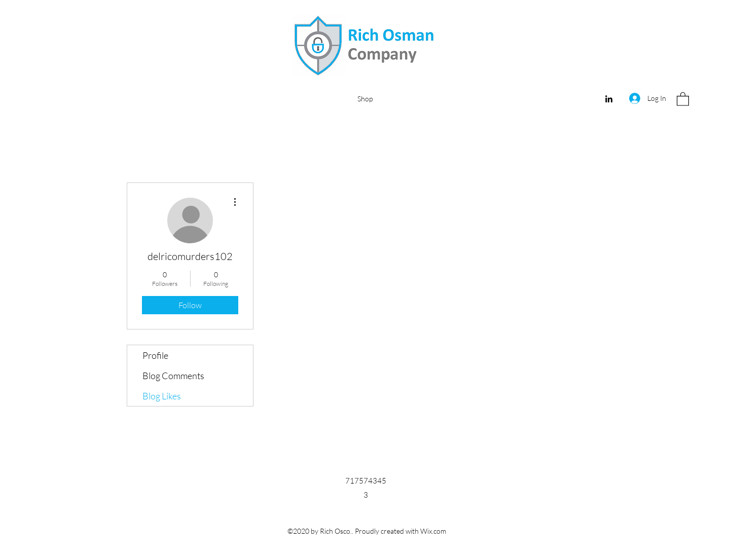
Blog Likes (161, 395)
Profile (155, 355)
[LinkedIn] (609, 99)
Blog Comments (173, 375)
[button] (683, 98)
